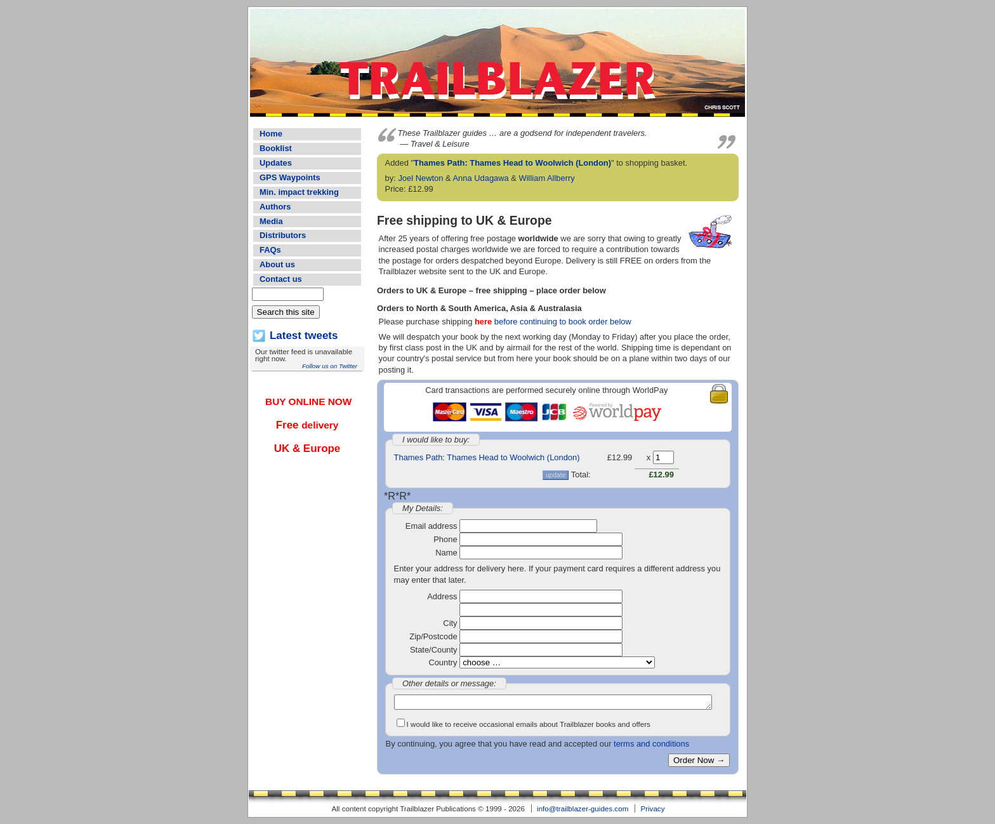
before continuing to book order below (553, 321)
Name (446, 552)
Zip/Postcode (433, 636)
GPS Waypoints (290, 177)
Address (442, 596)
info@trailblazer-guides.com (582, 808)
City (450, 623)
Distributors (283, 235)
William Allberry (547, 178)
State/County (434, 650)
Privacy (652, 808)
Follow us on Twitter (329, 365)
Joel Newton (420, 178)
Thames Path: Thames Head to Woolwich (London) (512, 163)
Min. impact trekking (299, 192)
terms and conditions (651, 743)
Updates (276, 163)
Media (271, 221)
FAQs (270, 250)
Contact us (281, 279)
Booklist (276, 148)
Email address (431, 526)
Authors (275, 206)
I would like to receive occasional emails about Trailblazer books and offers (528, 724)
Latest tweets (304, 335)
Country (442, 662)
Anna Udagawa (481, 178)
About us (277, 264)
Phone (445, 539)
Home (271, 133)
